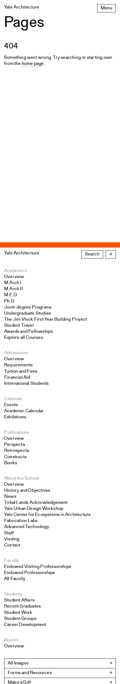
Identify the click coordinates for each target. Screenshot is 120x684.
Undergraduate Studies (27, 192)
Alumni (11, 519)
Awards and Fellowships (28, 210)
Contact (12, 424)
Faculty (11, 439)
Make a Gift (19, 561)
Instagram (14, 634)
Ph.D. (9, 180)
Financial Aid (17, 256)
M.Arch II (13, 167)
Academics (15, 149)
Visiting (12, 418)
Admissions (16, 231)
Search (92, 133)
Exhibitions (15, 295)
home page (33, 63)
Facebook (14, 628)
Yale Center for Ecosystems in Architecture (47, 393)
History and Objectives (27, 369)
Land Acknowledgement (28, 650)
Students (13, 473)
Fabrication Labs (21, 399)
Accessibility (17, 644)
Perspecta (14, 323)
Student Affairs (19, 479)
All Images (18, 542)
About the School (21, 357)
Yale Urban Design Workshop (33, 387)
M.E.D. (11, 173)
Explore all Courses (23, 216)
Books (10, 341)
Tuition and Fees (20, 250)
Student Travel (19, 204)
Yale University (19, 672)
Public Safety (17, 660)
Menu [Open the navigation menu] (106, 8)
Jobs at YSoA (21, 580)
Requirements (18, 243)
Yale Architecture (21, 132)
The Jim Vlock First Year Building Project (45, 198)
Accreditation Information (33, 590)
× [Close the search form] (110, 133)
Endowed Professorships (29, 451)
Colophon (14, 666)
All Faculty (14, 457)
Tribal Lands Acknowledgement (36, 381)
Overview (14, 155)
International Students (26, 262)
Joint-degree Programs (28, 186)
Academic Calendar (24, 289)
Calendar (13, 277)
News (10, 375)
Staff (9, 412)
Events (11, 283)
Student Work (18, 491)
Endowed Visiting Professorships (37, 445)
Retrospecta (16, 329)
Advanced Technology (26, 405)
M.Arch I (13, 161)
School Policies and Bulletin (36, 570)
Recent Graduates (22, 485)
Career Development (25, 503)
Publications (16, 311)
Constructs (15, 335)
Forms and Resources (30, 551)
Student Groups (20, 497)
